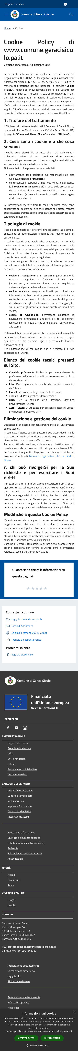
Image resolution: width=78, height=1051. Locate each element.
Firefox (69, 456)
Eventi (11, 905)
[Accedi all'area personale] (65, 4)
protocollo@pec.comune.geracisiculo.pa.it (32, 947)
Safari (50, 456)
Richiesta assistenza (19, 981)
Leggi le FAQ (14, 976)
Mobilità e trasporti (18, 817)
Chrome (60, 456)
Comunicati (14, 880)
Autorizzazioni (15, 859)
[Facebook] (8, 727)
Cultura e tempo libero (20, 796)
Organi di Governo (18, 743)
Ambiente (13, 848)
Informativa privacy (18, 1002)
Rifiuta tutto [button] (52, 1038)
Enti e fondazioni (17, 759)
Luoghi (11, 900)
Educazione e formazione (21, 832)
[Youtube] (16, 727)
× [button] (74, 1012)
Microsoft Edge (37, 456)
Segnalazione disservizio (21, 971)
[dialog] (39, 1030)
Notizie (11, 875)
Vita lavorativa (16, 801)
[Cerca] (71, 14)
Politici (11, 764)
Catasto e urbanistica (19, 811)
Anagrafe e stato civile (20, 790)
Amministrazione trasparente (24, 997)
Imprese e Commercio (20, 806)
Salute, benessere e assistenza (25, 853)
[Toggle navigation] (7, 14)
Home (7, 28)
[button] (39, 1045)
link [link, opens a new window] (70, 1031)
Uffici (10, 753)
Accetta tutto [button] (26, 1038)
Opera (7, 460)
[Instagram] (25, 727)
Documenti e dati (17, 774)
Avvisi (11, 885)
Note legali (14, 1008)
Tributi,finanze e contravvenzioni (26, 843)
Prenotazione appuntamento (23, 966)
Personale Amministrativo (22, 769)
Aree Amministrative (19, 748)
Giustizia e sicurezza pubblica (24, 838)
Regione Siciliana (14, 4)
